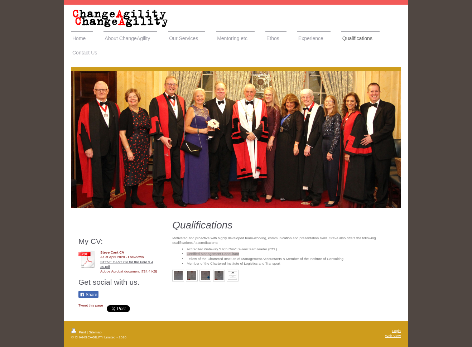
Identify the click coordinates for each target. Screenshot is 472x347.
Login (396, 331)
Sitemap (95, 332)
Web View (393, 336)
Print (79, 332)
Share (88, 294)
